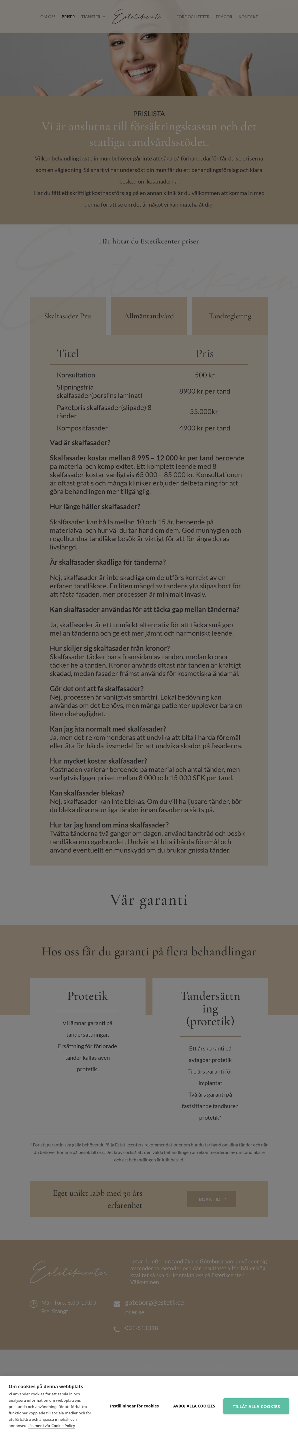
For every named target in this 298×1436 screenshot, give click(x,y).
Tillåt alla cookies (255, 1406)
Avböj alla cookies (192, 1406)
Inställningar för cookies (132, 1406)
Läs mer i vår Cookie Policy (51, 1425)
